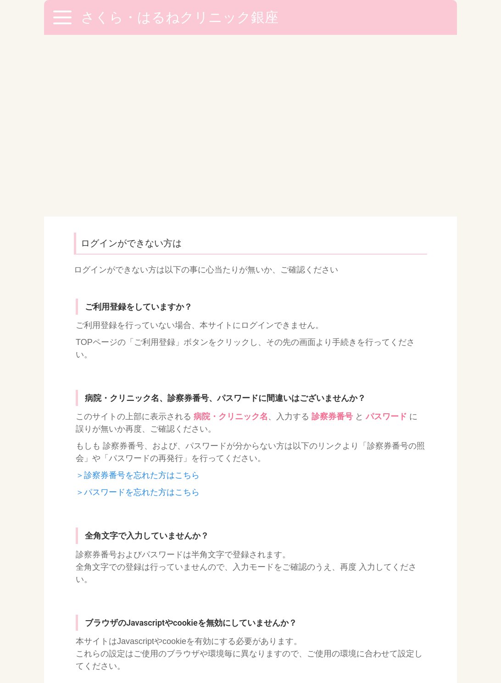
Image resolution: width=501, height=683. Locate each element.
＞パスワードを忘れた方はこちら (138, 310)
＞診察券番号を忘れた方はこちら (138, 293)
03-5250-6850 (250, 588)
